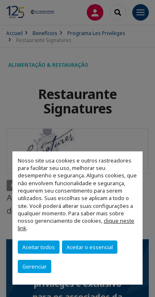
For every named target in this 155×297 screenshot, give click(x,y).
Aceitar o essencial (90, 247)
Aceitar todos (38, 247)
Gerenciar (34, 266)
